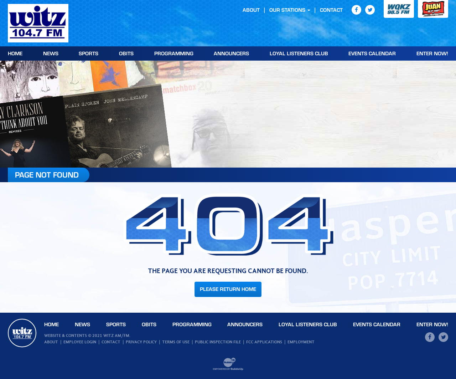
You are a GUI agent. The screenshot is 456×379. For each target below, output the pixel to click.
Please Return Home (228, 289)
